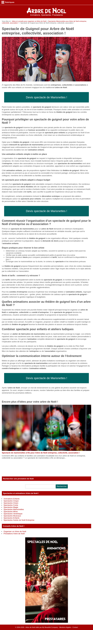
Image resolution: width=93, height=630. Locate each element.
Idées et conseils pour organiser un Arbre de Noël (29, 21)
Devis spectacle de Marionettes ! (46, 97)
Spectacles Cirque (11, 501)
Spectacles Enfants (11, 518)
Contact (75, 627)
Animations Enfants (12, 499)
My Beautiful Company (50, 627)
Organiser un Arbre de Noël (15, 531)
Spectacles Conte (11, 505)
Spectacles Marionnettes (14, 509)
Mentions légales (65, 627)
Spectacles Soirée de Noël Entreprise (19, 520)
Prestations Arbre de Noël (14, 534)
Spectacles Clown (11, 503)
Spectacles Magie (11, 507)
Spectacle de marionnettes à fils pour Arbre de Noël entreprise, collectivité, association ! (41, 453)
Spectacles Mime (11, 511)
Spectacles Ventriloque (13, 514)
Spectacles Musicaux (12, 516)
